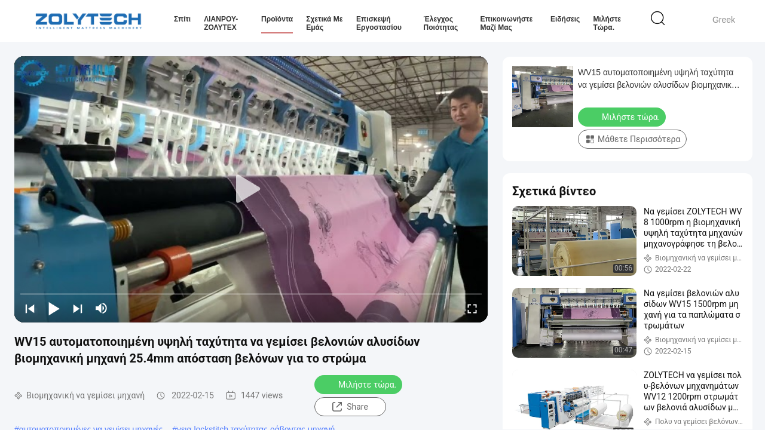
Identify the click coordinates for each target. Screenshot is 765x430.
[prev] (30, 308)
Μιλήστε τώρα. (607, 23)
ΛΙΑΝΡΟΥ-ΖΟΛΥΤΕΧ (221, 23)
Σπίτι (182, 19)
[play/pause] (54, 308)
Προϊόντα (277, 19)
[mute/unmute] (102, 308)
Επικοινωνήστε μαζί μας (507, 23)
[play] (251, 189)
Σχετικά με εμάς (324, 23)
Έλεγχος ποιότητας (441, 23)
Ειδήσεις (565, 19)
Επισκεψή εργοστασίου (379, 23)
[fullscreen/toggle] (472, 308)
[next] (78, 308)
